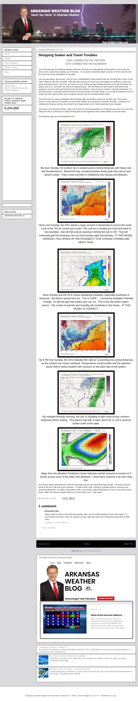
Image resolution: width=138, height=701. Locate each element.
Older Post (129, 544)
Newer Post (44, 544)
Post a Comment (48, 528)
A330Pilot (96, 696)
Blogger (114, 696)
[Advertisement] (15, 157)
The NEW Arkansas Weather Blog (55, 557)
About (6, 72)
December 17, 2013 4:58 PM (56, 523)
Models (7, 58)
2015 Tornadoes (11, 63)
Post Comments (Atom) (91, 551)
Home (86, 544)
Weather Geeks (11, 67)
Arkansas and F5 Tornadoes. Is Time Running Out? (70, 669)
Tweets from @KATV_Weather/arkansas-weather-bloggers (16, 88)
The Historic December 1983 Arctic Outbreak (67, 656)
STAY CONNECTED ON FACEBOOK (86, 63)
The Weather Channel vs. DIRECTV (53, 647)
